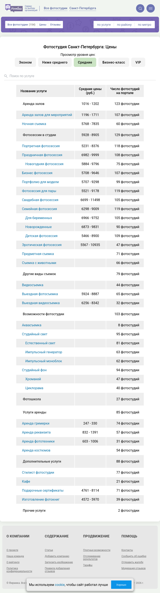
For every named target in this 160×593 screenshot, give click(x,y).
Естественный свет (40, 343)
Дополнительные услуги (42, 461)
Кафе (26, 481)
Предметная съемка (38, 254)
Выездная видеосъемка (41, 303)
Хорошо (121, 584)
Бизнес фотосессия (37, 173)
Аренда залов (33, 104)
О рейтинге (12, 562)
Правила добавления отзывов (57, 570)
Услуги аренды (34, 412)
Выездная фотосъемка (40, 294)
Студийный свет (34, 334)
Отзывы (55, 24)
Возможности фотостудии (43, 314)
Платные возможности (96, 550)
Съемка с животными (39, 263)
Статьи (49, 550)
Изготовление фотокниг (40, 499)
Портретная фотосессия (41, 146)
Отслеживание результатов (91, 558)
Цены (42, 24)
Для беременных (38, 218)
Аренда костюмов (36, 450)
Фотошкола (32, 399)
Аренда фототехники (38, 441)
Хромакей (33, 379)
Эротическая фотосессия (41, 245)
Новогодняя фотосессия (44, 164)
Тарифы (87, 565)
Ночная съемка (34, 124)
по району (124, 25)
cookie (60, 585)
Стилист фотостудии (38, 472)
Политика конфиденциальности (19, 570)
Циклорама (34, 388)
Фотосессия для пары (39, 191)
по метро (144, 25)
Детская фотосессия (41, 236)
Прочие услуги (34, 511)
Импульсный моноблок (43, 361)
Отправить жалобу (132, 562)
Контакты (127, 550)
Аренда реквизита (36, 432)
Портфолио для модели (40, 182)
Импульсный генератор (43, 352)
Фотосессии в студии (39, 135)
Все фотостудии (21, 24)
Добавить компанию (57, 556)
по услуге (104, 25)
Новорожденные (38, 227)
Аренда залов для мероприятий (47, 115)
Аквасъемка (31, 325)
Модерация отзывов (133, 568)
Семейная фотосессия (39, 209)
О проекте (12, 550)
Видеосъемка (32, 285)
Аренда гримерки (35, 423)
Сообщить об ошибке (133, 556)
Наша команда (15, 556)
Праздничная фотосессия (42, 155)
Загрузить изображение (59, 562)
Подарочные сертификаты (43, 490)
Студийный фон (34, 370)
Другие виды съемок (39, 274)
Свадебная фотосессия (40, 200)
